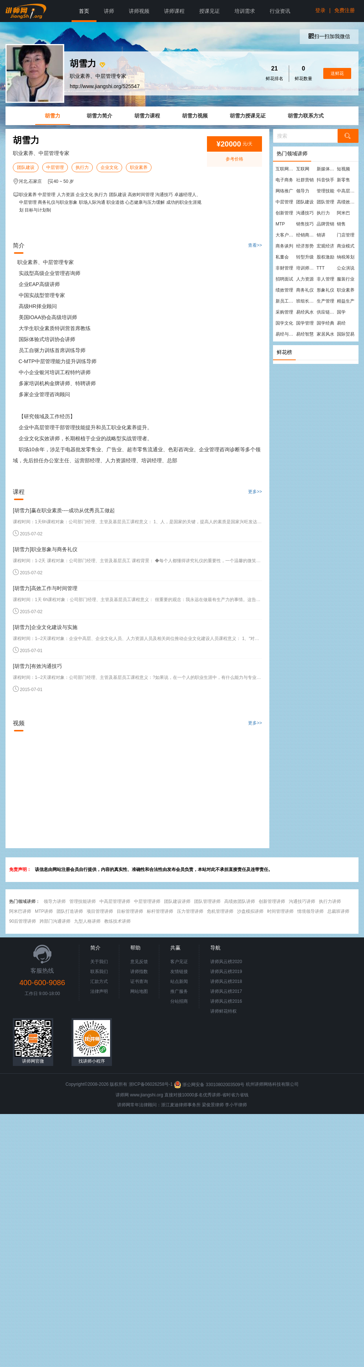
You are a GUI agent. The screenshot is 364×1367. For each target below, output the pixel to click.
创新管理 (284, 213)
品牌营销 (325, 224)
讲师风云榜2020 (226, 961)
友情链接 (179, 971)
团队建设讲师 (177, 901)
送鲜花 (337, 73)
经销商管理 (306, 235)
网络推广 (284, 191)
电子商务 (284, 179)
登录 (320, 10)
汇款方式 (99, 981)
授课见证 (209, 11)
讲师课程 (174, 11)
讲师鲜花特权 (223, 1011)
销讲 (321, 235)
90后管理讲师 (22, 921)
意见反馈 (139, 961)
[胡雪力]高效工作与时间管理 (45, 588)
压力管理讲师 (190, 911)
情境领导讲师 (310, 911)
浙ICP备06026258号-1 (151, 1084)
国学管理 (305, 323)
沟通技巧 (305, 213)
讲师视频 (139, 11)
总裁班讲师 (338, 911)
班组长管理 (306, 301)
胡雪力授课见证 (248, 116)
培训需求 (244, 11)
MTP (280, 224)
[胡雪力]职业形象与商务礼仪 (45, 549)
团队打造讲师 (70, 911)
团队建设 (25, 167)
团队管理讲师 (207, 901)
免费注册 (344, 10)
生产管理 (325, 301)
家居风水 (325, 334)
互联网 (302, 168)
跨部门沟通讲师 (55, 921)
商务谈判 (284, 246)
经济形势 (305, 246)
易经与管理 (285, 334)
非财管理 (284, 268)
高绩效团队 (347, 202)
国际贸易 (345, 334)
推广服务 (179, 991)
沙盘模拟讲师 (250, 911)
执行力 (82, 167)
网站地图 (139, 991)
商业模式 (345, 246)
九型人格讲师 (87, 921)
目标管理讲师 (130, 911)
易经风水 (305, 312)
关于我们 (99, 961)
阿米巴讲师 (20, 911)
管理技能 (325, 191)
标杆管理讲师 (160, 911)
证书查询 (139, 981)
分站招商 (179, 1001)
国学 (341, 312)
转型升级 (305, 257)
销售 (341, 224)
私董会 (282, 257)
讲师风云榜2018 (226, 981)
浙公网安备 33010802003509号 (209, 1084)
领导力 (302, 191)
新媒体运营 (326, 168)
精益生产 (345, 301)
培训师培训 (306, 268)
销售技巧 (305, 224)
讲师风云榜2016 (226, 1001)
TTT (321, 268)
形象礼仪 (325, 290)
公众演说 (345, 268)
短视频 (343, 168)
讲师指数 (139, 971)
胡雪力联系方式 (306, 116)
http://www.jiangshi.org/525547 (105, 86)
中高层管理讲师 (114, 901)
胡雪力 (52, 116)
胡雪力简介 (99, 116)
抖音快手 (325, 179)
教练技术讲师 (117, 921)
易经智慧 (305, 334)
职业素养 (139, 167)
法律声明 (99, 991)
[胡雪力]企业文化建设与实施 (45, 627)
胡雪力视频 (195, 116)
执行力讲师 (330, 901)
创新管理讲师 (272, 901)
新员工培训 (285, 301)
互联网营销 (285, 168)
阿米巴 (343, 213)
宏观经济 (325, 246)
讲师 (109, 11)
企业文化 (109, 167)
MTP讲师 (44, 911)
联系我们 (99, 971)
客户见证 (179, 961)
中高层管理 (347, 191)
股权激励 (325, 257)
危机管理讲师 (220, 911)
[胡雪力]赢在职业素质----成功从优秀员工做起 (64, 510)
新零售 (343, 179)
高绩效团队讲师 (239, 901)
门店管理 (345, 235)
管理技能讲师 (82, 901)
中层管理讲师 (147, 901)
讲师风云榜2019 (226, 971)
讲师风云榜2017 (226, 991)
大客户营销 (285, 235)
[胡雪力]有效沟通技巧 (37, 666)
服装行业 (345, 279)
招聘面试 (284, 279)
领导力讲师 (55, 901)
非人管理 (325, 279)
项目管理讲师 (100, 911)
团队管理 (325, 202)
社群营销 (305, 179)
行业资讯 (280, 11)
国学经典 (325, 323)
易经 (341, 323)
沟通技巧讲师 (302, 901)
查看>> (255, 245)
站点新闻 (179, 981)
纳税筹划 (345, 257)
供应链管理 (326, 312)
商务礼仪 (305, 290)
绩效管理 (284, 290)
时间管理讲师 (280, 911)
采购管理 (284, 312)
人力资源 (305, 279)
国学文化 (284, 323)
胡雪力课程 (147, 116)
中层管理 (55, 167)
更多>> (255, 491)
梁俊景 (208, 1104)
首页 (84, 11)
